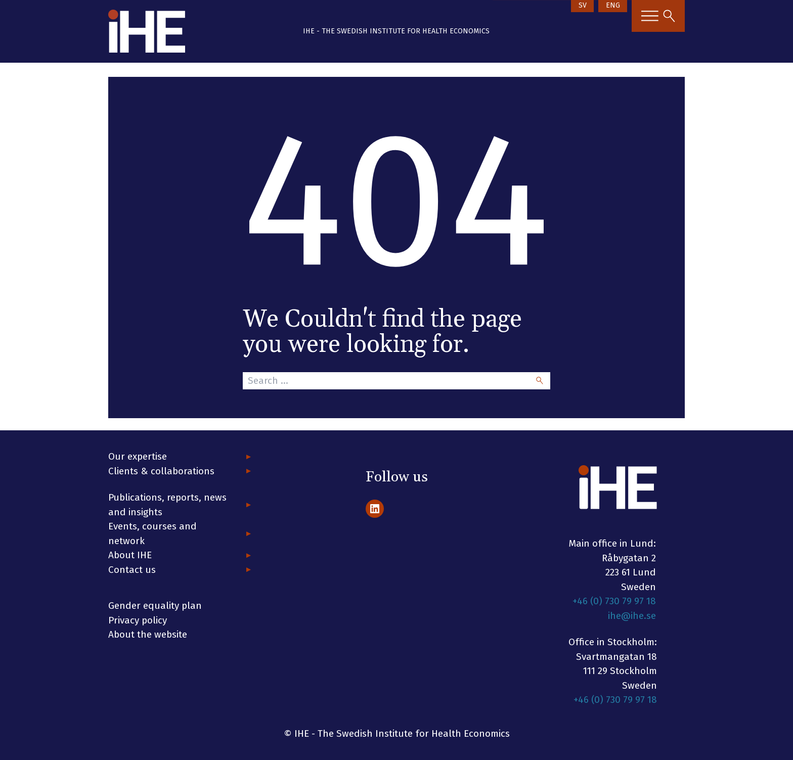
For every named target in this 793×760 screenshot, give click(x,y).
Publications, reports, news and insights (167, 504)
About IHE (130, 555)
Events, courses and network (152, 533)
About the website (147, 634)
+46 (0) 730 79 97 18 (614, 601)
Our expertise (137, 456)
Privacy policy (137, 620)
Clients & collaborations (161, 471)
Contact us (132, 569)
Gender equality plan (155, 605)
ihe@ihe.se (632, 615)
